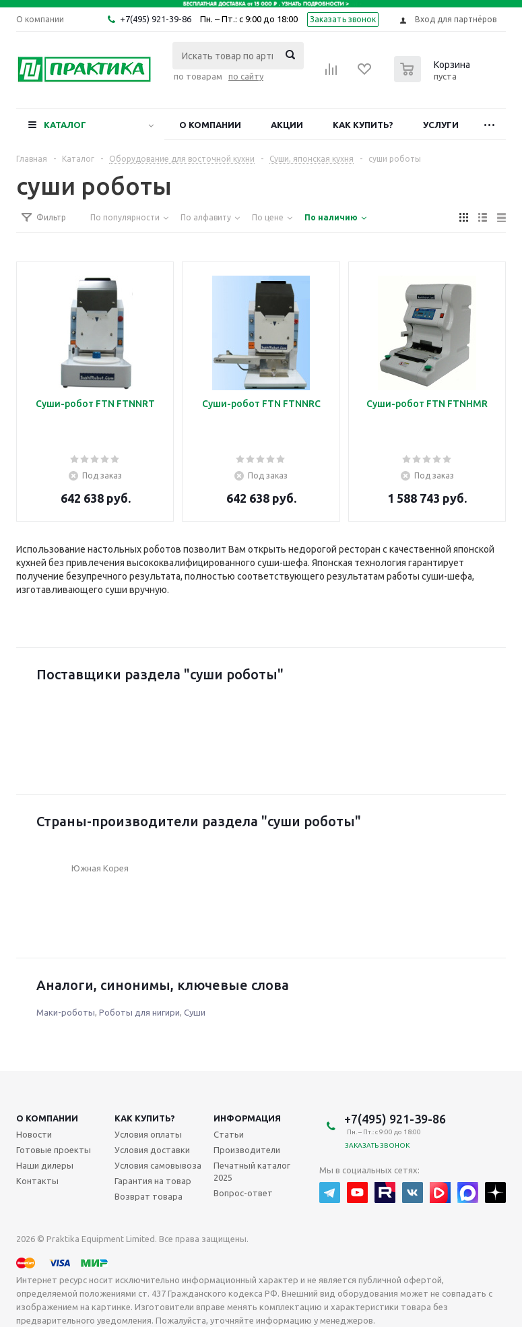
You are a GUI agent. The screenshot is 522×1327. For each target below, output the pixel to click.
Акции (287, 124)
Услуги (441, 124)
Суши (194, 1012)
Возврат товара (149, 1196)
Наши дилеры (44, 1165)
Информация (247, 1118)
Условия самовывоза (158, 1165)
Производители (247, 1149)
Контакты (37, 1180)
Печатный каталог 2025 (252, 1171)
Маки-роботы (65, 1012)
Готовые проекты (53, 1149)
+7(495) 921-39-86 (155, 19)
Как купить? (363, 124)
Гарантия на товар (153, 1180)
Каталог (65, 124)
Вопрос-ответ (243, 1193)
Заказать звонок (343, 19)
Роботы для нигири (139, 1012)
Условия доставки (152, 1149)
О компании (210, 124)
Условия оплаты (148, 1134)
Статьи (229, 1134)
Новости (34, 1134)
